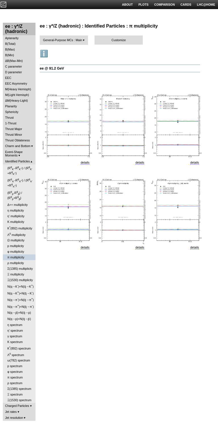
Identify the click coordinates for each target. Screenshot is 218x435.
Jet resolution (14, 417)
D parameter (13, 72)
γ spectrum (14, 336)
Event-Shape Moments (14, 153)
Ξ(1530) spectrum (19, 400)
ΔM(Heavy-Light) (16, 100)
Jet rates (11, 411)
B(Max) (10, 49)
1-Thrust (10, 123)
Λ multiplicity (16, 234)
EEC (8, 78)
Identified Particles (17, 161)
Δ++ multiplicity (17, 204)
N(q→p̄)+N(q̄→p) (19, 312)
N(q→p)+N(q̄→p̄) (19, 319)
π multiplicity (15, 257)
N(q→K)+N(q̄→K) (20, 286)
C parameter (13, 66)
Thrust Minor (13, 134)
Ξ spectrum (15, 394)
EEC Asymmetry (16, 83)
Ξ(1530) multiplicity (20, 280)
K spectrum (15, 342)
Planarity (11, 106)
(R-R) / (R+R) (19, 170)
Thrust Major (13, 129)
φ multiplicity (15, 251)
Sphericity (11, 112)
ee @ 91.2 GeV (52, 68)
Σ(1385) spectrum (19, 388)
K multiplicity (15, 221)
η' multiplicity (15, 216)
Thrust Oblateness (17, 140)
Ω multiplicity (15, 240)
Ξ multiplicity (15, 274)
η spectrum (14, 325)
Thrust (9, 117)
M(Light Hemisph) (17, 95)
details (85, 162)
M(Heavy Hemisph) (18, 89)
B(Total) (10, 43)
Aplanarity (11, 38)
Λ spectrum (15, 354)
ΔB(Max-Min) (14, 60)
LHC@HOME (206, 4)
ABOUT (127, 4)
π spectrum (15, 377)
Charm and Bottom (17, 146)
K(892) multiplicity (19, 228)
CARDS (186, 4)
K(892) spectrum (19, 348)
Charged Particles (17, 405)
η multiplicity (15, 210)
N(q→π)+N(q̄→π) (20, 299)
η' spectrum (15, 330)
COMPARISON (164, 4)
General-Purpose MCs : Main (62, 40)
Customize (119, 40)
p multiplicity (15, 246)
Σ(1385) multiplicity (20, 268)
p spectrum (14, 366)
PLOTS (144, 4)
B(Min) (9, 55)
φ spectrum (15, 371)
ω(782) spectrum (18, 360)
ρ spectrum (14, 383)
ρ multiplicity (15, 263)
